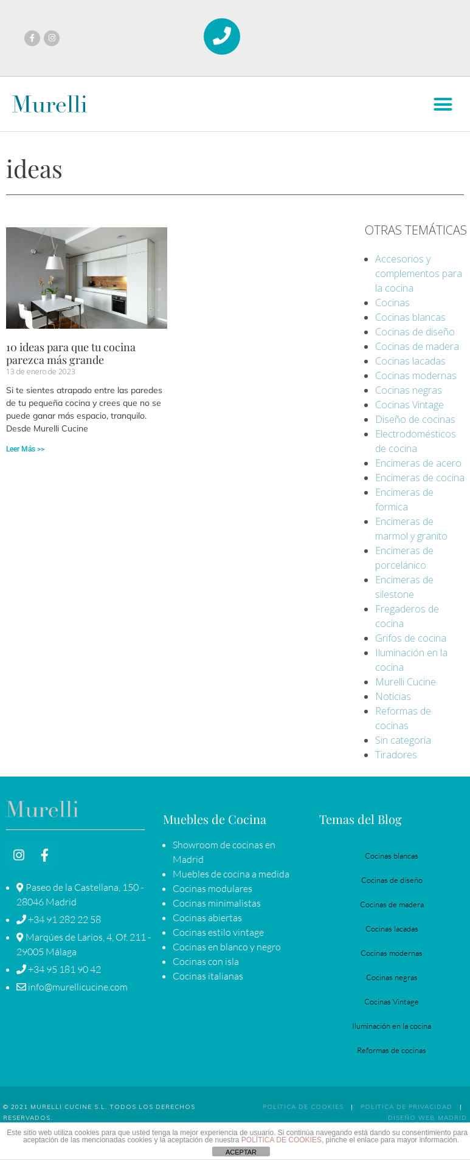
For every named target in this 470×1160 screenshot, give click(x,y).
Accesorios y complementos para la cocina (418, 273)
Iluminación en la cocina (391, 1026)
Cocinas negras (408, 390)
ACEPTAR (241, 1152)
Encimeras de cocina (420, 477)
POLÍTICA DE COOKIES (281, 1140)
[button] (442, 104)
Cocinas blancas (410, 317)
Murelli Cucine (405, 681)
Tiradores (396, 754)
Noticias (393, 696)
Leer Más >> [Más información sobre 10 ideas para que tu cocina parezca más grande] (25, 449)
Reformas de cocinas (391, 1050)
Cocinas (392, 302)
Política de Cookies (303, 1107)
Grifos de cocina (410, 638)
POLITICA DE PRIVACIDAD (406, 1107)
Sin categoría (403, 740)
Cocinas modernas (416, 375)
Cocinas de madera (417, 346)
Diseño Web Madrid (427, 1118)
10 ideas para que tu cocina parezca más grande (71, 354)
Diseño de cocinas (415, 419)
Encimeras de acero (418, 463)
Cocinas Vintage (409, 404)
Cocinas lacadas (410, 361)
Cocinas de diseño (415, 331)
